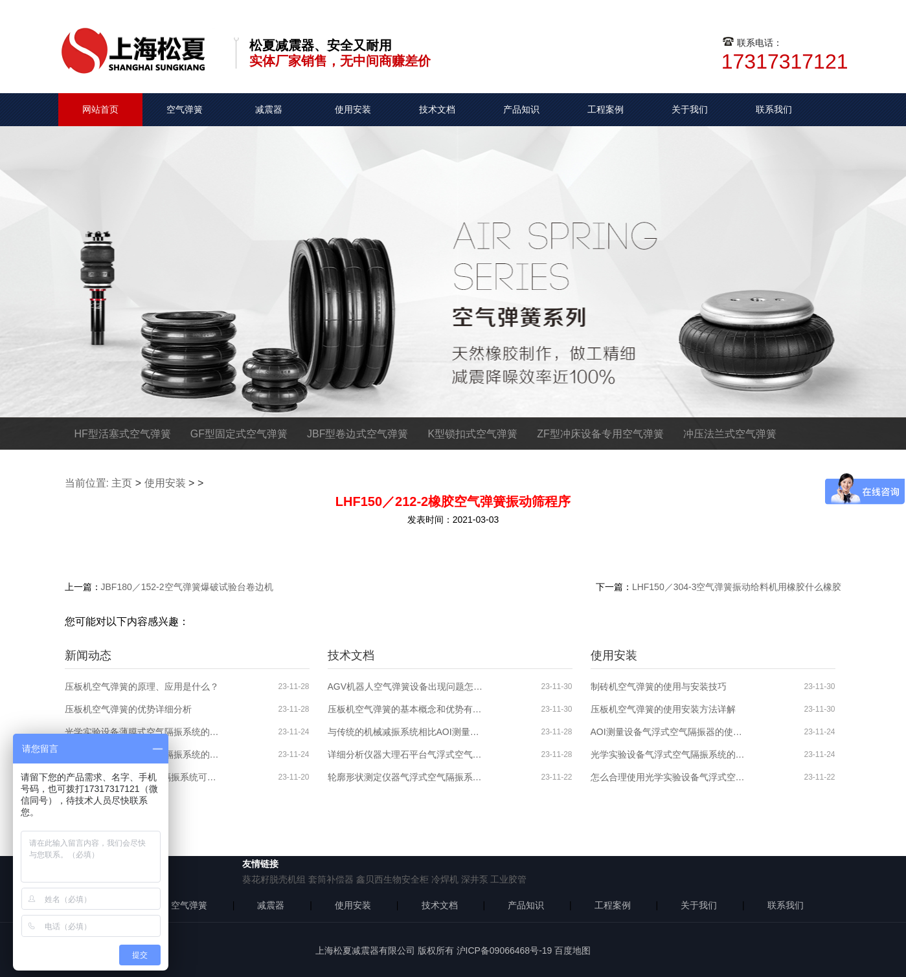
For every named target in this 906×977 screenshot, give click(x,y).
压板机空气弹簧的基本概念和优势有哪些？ (405, 709)
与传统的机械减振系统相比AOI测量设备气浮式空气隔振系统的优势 (405, 732)
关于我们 (690, 109)
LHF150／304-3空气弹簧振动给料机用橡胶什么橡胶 (737, 587)
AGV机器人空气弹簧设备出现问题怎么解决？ (405, 686)
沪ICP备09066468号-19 (504, 950)
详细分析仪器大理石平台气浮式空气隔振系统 (405, 754)
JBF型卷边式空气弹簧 (357, 433)
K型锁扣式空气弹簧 (473, 433)
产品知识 (521, 109)
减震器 (268, 109)
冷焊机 (445, 879)
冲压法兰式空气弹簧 (729, 433)
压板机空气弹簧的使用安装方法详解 (663, 709)
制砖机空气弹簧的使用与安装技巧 (659, 686)
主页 (121, 483)
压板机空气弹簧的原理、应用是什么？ (142, 686)
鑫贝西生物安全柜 (392, 879)
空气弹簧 (184, 109)
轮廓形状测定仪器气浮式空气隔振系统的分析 (405, 777)
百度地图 (572, 950)
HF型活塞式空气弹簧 (122, 433)
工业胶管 (508, 879)
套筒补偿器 (331, 879)
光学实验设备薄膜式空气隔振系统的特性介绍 (142, 732)
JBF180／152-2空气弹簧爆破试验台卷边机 (187, 587)
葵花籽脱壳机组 (274, 879)
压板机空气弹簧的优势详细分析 (128, 709)
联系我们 (774, 109)
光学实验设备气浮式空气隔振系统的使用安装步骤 (668, 754)
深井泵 (474, 879)
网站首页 (100, 109)
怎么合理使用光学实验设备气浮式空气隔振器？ (668, 777)
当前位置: (87, 483)
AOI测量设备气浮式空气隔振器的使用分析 (668, 732)
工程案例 (605, 109)
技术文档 (437, 109)
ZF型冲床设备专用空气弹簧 (600, 433)
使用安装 (353, 109)
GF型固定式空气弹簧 (239, 433)
